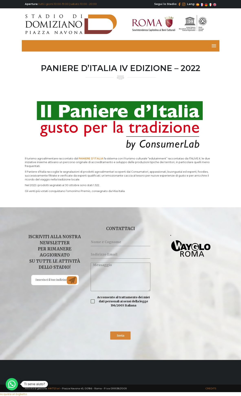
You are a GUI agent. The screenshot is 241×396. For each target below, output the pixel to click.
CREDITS (210, 388)
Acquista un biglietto (13, 394)
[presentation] (120, 319)
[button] (12, 384)
